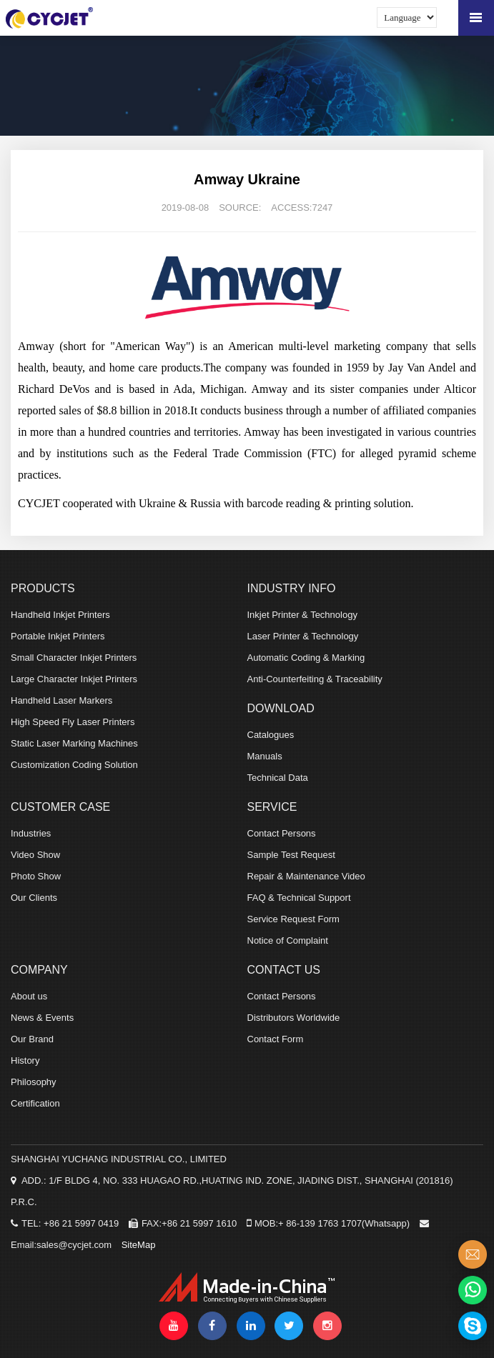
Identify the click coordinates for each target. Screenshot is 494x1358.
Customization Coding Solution (74, 764)
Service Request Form (293, 919)
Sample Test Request (291, 854)
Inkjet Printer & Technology (302, 614)
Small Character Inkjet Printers (74, 657)
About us (29, 996)
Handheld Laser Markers (61, 700)
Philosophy (33, 1082)
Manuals (264, 756)
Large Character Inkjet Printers (74, 679)
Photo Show (36, 876)
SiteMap (139, 1244)
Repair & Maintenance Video (306, 876)
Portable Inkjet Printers (58, 636)
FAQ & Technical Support (299, 897)
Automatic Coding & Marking (306, 657)
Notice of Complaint (287, 940)
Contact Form (275, 1039)
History (25, 1060)
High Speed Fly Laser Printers (72, 722)
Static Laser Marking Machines (74, 743)
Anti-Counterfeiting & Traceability (314, 679)
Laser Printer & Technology (303, 636)
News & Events (42, 1017)
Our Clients (34, 897)
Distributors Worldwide (293, 1017)
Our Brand (32, 1039)
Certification (35, 1103)
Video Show (35, 854)
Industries (31, 833)
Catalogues (271, 734)
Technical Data (277, 777)
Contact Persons (281, 833)
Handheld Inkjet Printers (60, 614)
